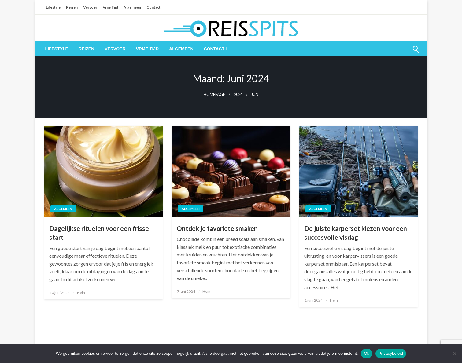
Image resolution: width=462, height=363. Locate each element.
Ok (366, 353)
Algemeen (132, 7)
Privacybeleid (391, 353)
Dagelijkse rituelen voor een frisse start (99, 232)
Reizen (72, 7)
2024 (238, 94)
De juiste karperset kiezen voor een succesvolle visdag (355, 232)
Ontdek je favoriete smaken (217, 228)
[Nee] (454, 353)
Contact (153, 7)
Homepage (214, 94)
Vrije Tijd (110, 7)
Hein (81, 292)
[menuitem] (56, 48)
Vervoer (90, 7)
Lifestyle (53, 7)
